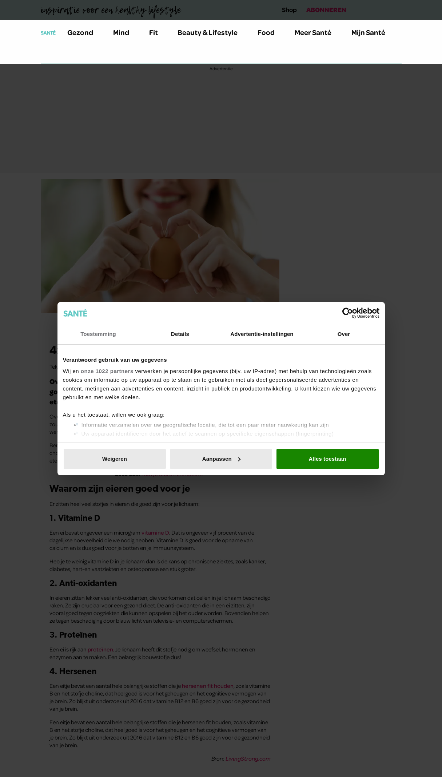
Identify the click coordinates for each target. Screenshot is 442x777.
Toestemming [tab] (98, 334)
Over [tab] (344, 334)
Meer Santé (317, 32)
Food (270, 32)
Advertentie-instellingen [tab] (261, 334)
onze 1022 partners (107, 371)
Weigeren (114, 459)
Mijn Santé (373, 32)
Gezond (84, 32)
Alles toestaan (327, 459)
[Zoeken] (46, 54)
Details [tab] (180, 334)
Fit (157, 32)
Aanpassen (221, 459)
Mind (125, 32)
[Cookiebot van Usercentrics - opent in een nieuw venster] (347, 313)
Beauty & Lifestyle (212, 32)
